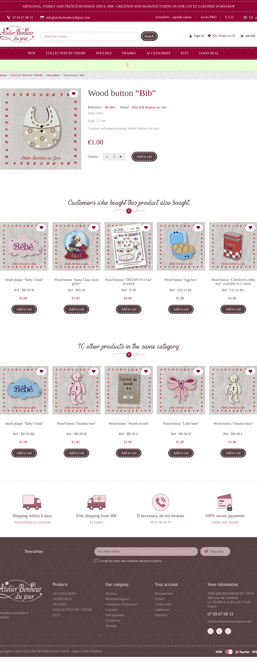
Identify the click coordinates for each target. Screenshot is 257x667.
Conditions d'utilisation (121, 604)
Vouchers (161, 615)
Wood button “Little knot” (181, 423)
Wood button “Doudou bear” (76, 423)
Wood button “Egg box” (181, 280)
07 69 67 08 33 (220, 614)
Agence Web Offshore (87, 651)
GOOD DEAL (63, 599)
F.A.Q (229, 17)
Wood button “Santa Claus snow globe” (76, 281)
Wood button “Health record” (129, 423)
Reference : (95, 107)
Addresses (162, 609)
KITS (56, 615)
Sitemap (111, 626)
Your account (166, 584)
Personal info (164, 593)
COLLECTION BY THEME (72, 609)
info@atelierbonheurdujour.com (229, 621)
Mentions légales (117, 599)
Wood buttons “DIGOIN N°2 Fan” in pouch (128, 281)
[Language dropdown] (250, 17)
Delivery (111, 593)
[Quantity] (114, 157)
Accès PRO (208, 17)
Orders (159, 599)
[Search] (89, 36)
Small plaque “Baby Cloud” (24, 280)
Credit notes (163, 604)
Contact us (112, 620)
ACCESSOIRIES (65, 593)
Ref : (17, 290)
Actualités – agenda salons (173, 17)
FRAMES (59, 604)
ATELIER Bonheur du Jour (149, 107)
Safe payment (114, 615)
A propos (111, 609)
